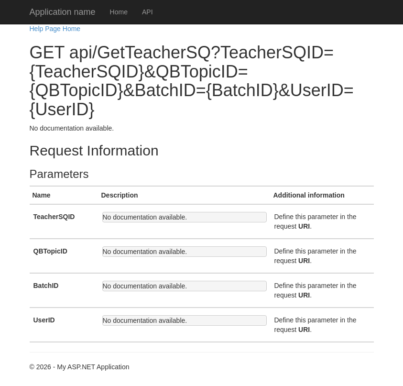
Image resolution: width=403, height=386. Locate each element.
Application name (63, 12)
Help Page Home (55, 29)
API (147, 12)
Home (119, 12)
